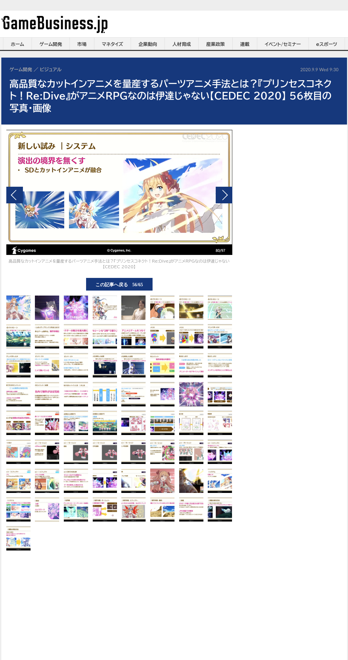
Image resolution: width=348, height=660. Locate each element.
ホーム (17, 44)
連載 (245, 44)
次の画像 (224, 195)
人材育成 (182, 44)
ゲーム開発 (51, 44)
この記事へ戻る (119, 284)
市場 (82, 44)
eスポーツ (326, 44)
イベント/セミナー (283, 44)
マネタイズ (112, 44)
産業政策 (215, 44)
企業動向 (148, 44)
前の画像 (14, 195)
